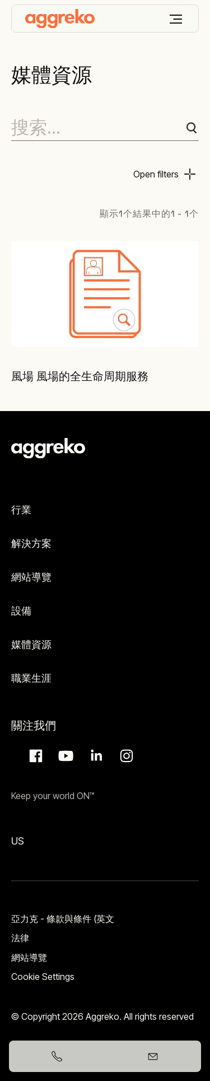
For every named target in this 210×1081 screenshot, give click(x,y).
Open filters (156, 174)
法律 (20, 937)
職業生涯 (31, 678)
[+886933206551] (57, 1056)
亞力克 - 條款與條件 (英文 (62, 918)
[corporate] (60, 19)
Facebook (34, 756)
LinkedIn (94, 756)
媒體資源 (31, 644)
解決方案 (31, 543)
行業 (21, 510)
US (17, 841)
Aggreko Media (64, 756)
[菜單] (176, 19)
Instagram (125, 756)
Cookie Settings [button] (42, 976)
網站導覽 (31, 577)
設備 (21, 611)
